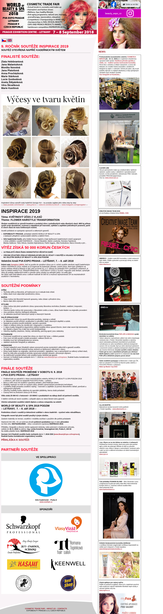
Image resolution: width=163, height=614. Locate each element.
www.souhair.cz (46, 502)
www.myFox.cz (104, 590)
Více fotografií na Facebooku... (110, 74)
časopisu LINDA (17, 265)
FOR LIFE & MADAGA (126, 334)
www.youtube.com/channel (13, 205)
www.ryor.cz (103, 454)
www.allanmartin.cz (119, 409)
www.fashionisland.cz (106, 489)
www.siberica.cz (105, 264)
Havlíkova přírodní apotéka (124, 61)
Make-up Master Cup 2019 (108, 367)
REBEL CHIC (124, 213)
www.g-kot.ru (31, 205)
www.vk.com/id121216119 (49, 205)
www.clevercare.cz (111, 178)
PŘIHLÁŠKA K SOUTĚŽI (15, 440)
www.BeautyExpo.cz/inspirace (55, 357)
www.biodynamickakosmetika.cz (110, 549)
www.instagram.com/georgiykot (73, 205)
